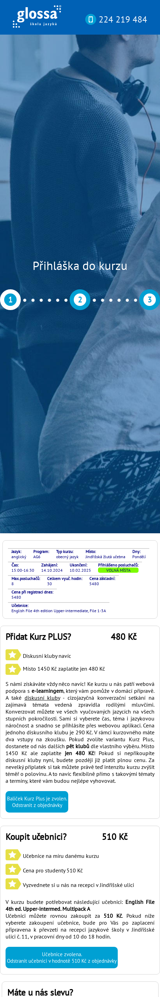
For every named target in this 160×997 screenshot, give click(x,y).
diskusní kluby (42, 323)
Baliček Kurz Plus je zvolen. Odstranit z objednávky (37, 427)
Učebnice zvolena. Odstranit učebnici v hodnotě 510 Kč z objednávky (62, 583)
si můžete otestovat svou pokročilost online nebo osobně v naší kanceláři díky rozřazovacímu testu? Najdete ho (79, 852)
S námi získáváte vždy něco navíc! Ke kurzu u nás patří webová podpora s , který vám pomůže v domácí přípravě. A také (80, 316)
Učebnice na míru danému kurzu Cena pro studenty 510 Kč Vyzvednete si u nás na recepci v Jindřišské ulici (70, 496)
